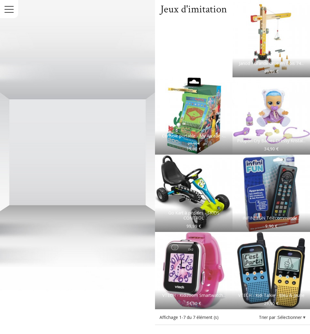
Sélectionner (290, 317)
